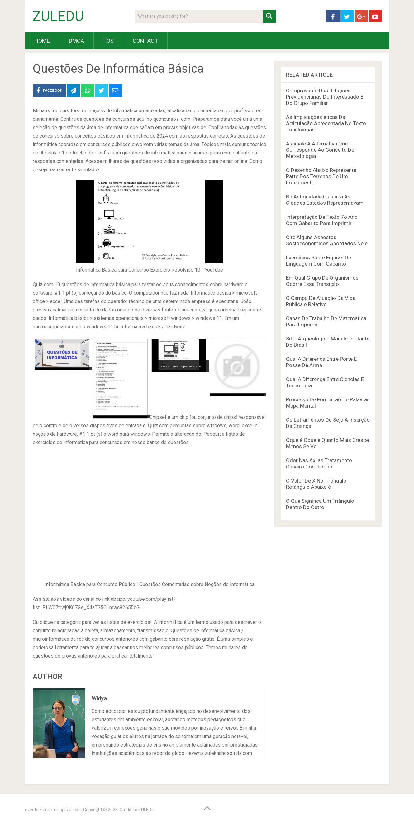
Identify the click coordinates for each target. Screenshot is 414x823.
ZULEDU (58, 16)
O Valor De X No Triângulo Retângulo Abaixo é (316, 484)
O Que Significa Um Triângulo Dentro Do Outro (320, 504)
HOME (42, 40)
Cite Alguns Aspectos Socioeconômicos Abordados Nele (327, 240)
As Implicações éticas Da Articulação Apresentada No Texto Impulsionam (326, 123)
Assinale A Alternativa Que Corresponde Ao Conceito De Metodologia (320, 149)
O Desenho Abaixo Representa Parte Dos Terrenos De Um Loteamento (321, 176)
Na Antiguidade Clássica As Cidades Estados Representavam (325, 200)
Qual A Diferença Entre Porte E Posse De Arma (321, 362)
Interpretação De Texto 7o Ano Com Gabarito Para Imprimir (322, 220)
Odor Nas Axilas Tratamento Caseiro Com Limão (319, 463)
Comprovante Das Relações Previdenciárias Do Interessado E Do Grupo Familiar (324, 96)
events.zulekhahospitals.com (53, 809)
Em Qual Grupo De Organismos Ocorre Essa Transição (322, 281)
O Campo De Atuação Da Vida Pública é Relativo (320, 301)
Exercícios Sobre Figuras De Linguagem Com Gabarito (318, 260)
